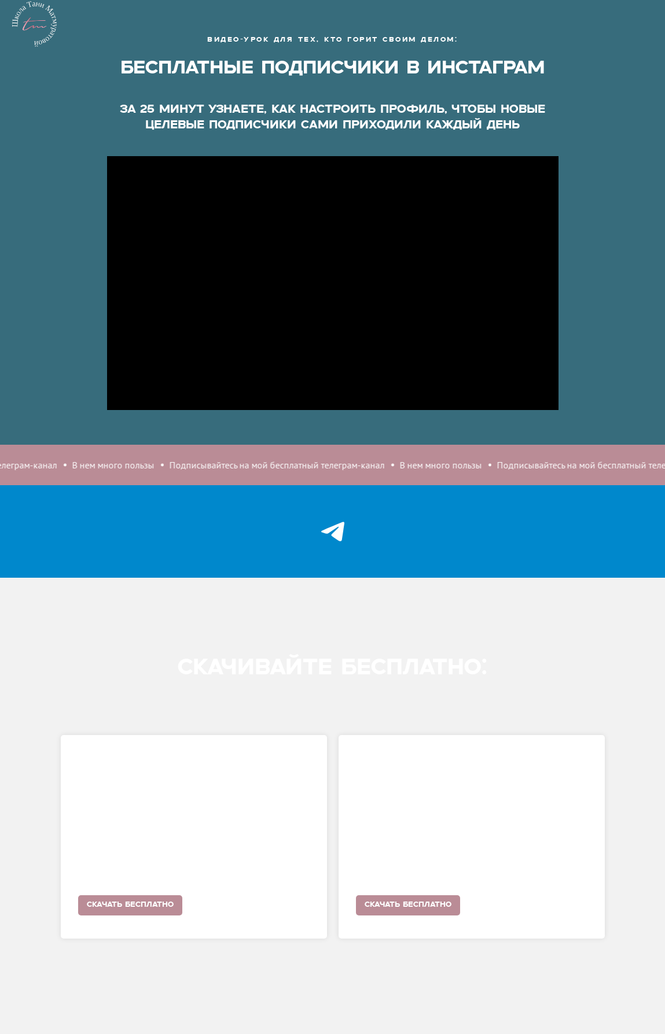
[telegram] (332, 531)
